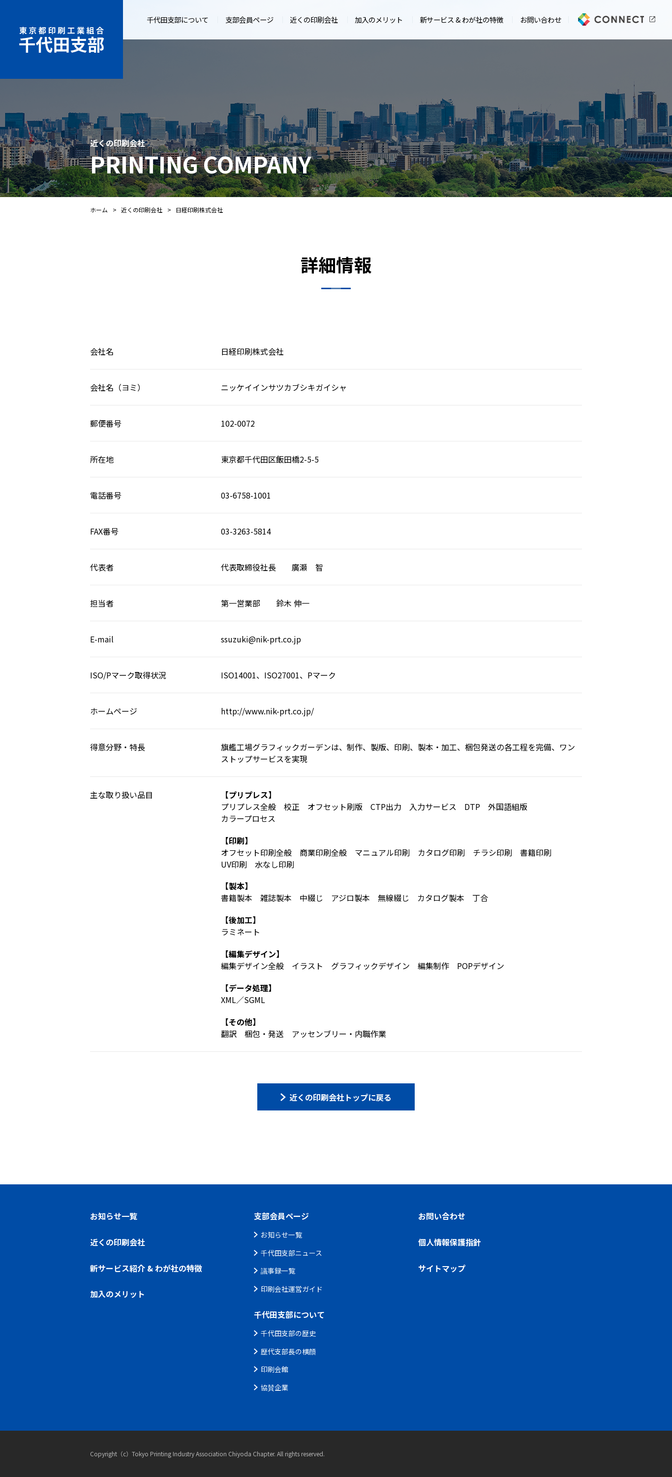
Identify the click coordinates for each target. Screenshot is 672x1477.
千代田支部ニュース (291, 1253)
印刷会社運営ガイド (292, 1289)
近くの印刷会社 (141, 209)
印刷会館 (274, 1369)
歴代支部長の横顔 (288, 1351)
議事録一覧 (278, 1271)
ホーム (99, 209)
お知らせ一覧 (281, 1235)
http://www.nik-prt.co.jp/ (267, 711)
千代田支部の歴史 (288, 1333)
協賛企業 (274, 1387)
